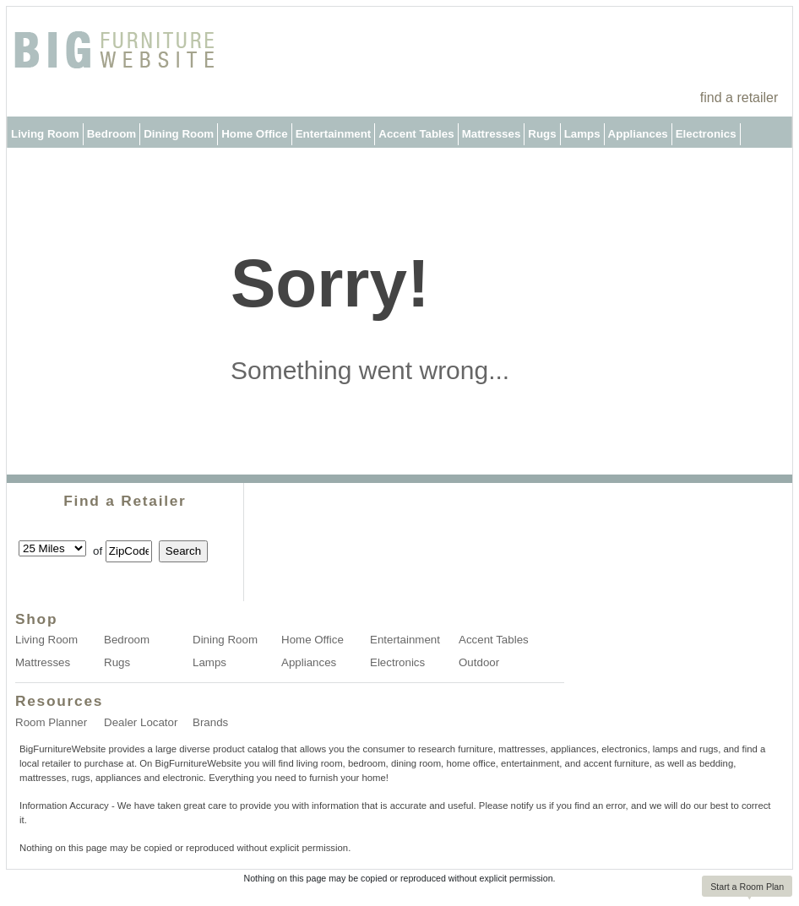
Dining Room (179, 133)
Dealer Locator (140, 722)
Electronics (706, 133)
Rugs (542, 133)
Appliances (638, 133)
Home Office (254, 133)
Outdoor (33, 165)
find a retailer (739, 97)
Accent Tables (416, 133)
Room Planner (51, 722)
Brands (210, 722)
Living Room (45, 133)
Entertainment (334, 133)
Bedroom (112, 133)
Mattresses (491, 133)
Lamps (582, 133)
